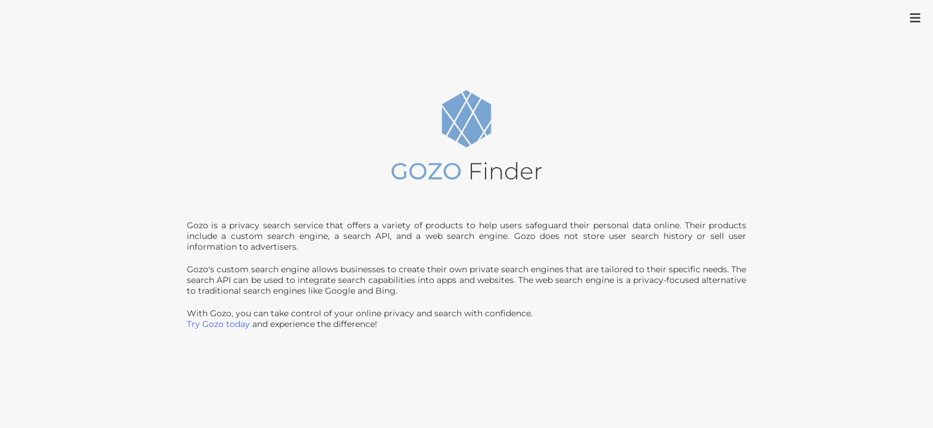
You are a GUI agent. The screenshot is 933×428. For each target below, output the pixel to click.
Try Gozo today (218, 324)
